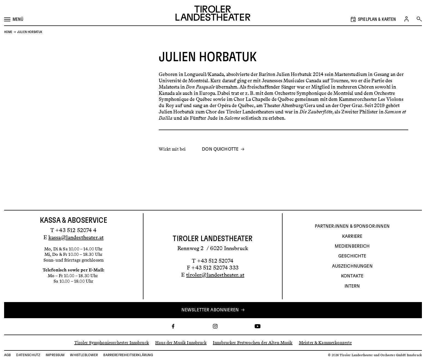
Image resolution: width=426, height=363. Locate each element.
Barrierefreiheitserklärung (128, 355)
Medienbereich (352, 246)
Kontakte (352, 276)
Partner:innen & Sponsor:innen (352, 226)
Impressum (55, 355)
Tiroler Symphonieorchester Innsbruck (111, 342)
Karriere (352, 236)
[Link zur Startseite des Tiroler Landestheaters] (213, 13)
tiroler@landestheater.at (215, 274)
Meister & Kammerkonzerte (325, 342)
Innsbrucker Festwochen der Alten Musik (253, 342)
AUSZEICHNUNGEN (352, 266)
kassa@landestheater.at (76, 237)
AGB (7, 355)
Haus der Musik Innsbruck (181, 342)
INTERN (352, 286)
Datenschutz (28, 355)
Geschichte (352, 256)
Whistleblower (84, 355)
